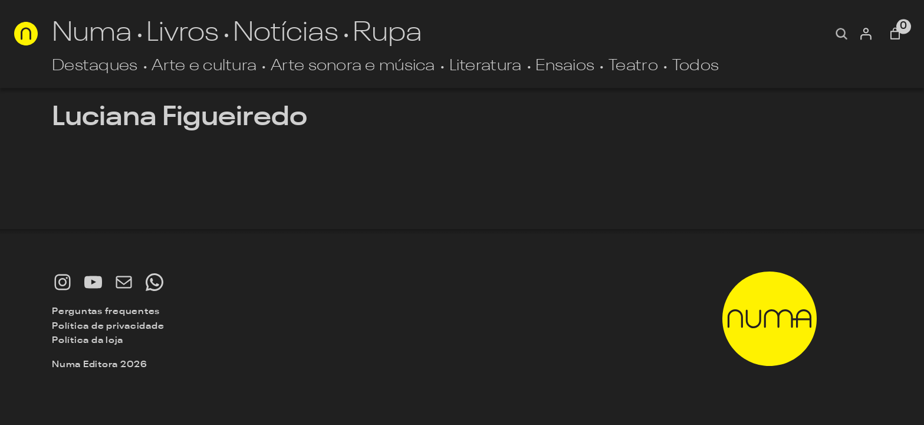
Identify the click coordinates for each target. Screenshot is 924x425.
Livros (182, 33)
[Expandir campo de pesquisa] (841, 33)
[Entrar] (865, 33)
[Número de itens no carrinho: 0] (895, 33)
